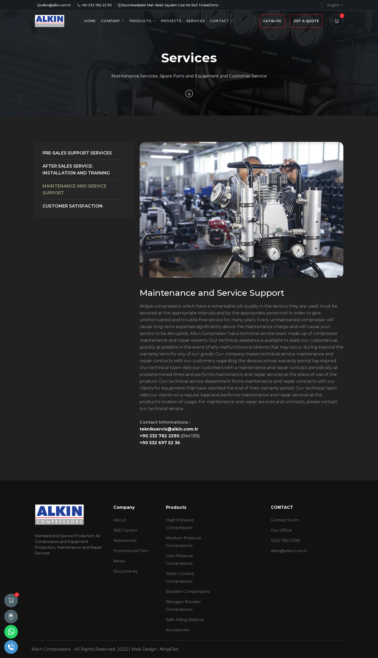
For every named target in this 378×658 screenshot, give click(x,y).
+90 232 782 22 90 (94, 5)
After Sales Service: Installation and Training (76, 169)
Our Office (281, 530)
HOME (90, 21)
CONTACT (219, 21)
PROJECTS (171, 21)
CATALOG (272, 21)
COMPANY (110, 21)
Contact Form (285, 519)
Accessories (177, 629)
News (119, 560)
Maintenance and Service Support (75, 189)
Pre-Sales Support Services (77, 153)
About (119, 519)
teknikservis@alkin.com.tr (169, 429)
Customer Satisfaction (73, 206)
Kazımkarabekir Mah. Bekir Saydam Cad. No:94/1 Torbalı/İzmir (168, 5)
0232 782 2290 (285, 540)
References (124, 540)
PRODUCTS (140, 21)
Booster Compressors (187, 591)
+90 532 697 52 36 (160, 442)
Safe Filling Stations (185, 619)
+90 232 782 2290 (160, 435)
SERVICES (195, 21)
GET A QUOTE (306, 21)
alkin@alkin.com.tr (54, 5)
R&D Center (125, 530)
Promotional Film (130, 550)
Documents (125, 571)
